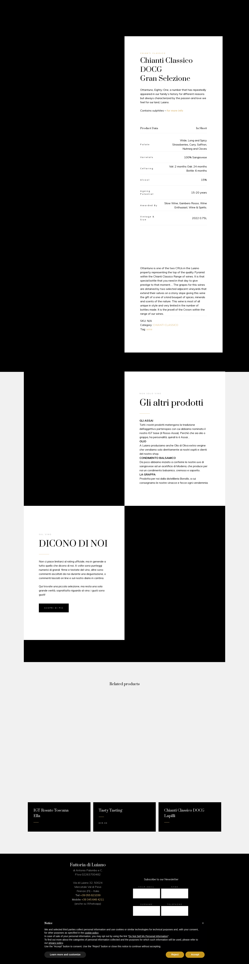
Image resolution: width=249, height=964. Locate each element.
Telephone (174, 904)
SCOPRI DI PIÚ (53, 608)
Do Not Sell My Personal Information (148, 936)
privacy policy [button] (56, 943)
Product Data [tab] (149, 128)
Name (174, 887)
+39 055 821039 (90, 895)
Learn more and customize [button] (65, 954)
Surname (146, 904)
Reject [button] (175, 954)
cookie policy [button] (91, 932)
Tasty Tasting (110, 810)
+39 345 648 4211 (92, 899)
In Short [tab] (201, 128)
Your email (146, 887)
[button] (203, 923)
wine (149, 329)
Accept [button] (195, 954)
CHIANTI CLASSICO (166, 325)
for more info (175, 110)
